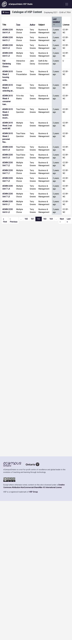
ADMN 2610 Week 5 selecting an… (8, 88)
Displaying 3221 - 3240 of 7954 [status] (57, 12)
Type (18, 25)
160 (26, 219)
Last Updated (56, 22)
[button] (5, 12)
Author (32, 25)
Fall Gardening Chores (6, 64)
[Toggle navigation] (66, 4)
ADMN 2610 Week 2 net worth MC (7, 126)
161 (32, 219)
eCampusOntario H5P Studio (17, 4)
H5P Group (33, 492)
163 (44, 219)
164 (51, 219)
